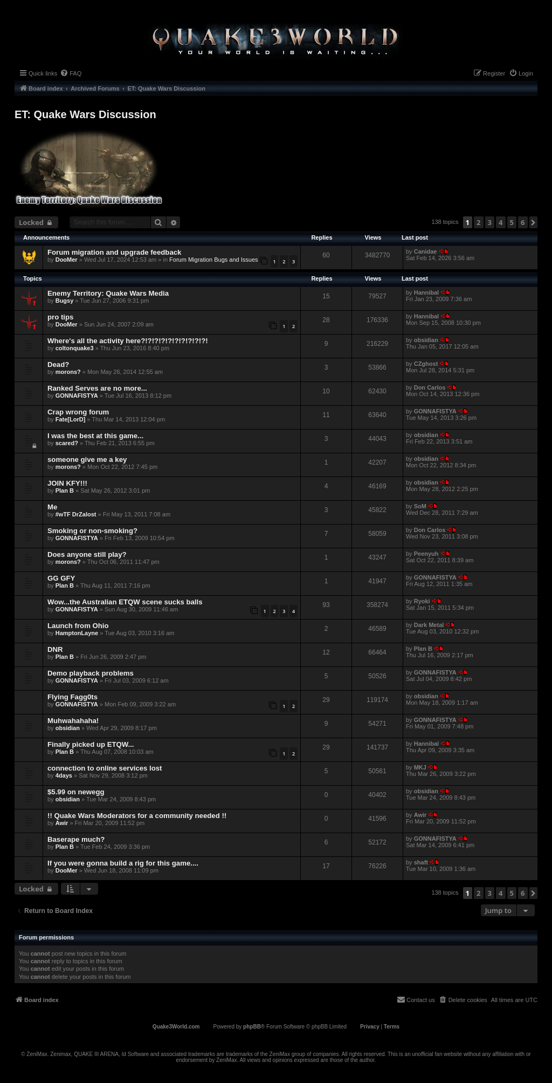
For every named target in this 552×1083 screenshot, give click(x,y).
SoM (420, 506)
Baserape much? (76, 839)
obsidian (426, 340)
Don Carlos (430, 387)
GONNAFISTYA (77, 395)
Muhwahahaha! (73, 721)
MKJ (420, 767)
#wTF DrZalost (76, 514)
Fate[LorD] (71, 419)
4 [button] (500, 222)
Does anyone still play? (87, 554)
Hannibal (426, 292)
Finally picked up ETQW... (90, 744)
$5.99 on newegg (76, 792)
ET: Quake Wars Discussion (85, 114)
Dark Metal (429, 625)
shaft (421, 862)
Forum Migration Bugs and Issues (213, 259)
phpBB (252, 1027)
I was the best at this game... (95, 436)
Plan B (65, 490)
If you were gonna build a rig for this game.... (122, 863)
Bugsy (65, 300)
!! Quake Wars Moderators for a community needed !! (136, 816)
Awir (62, 823)
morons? (68, 372)
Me (52, 507)
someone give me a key (87, 459)
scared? (67, 443)
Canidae (425, 251)
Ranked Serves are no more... (97, 388)
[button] (533, 222)
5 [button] (512, 222)
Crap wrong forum (78, 412)
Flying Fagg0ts (72, 697)
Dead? (58, 364)
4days (64, 775)
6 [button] (523, 222)
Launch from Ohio (78, 626)
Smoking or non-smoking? (92, 531)
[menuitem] (70, 73)
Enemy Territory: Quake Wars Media (108, 293)
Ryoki (422, 601)
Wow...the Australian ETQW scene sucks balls (125, 602)
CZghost (426, 363)
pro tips (60, 317)
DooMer (67, 259)
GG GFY (61, 578)
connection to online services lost (104, 768)
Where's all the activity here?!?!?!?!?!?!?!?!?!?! (127, 341)
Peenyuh (426, 553)
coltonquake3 (75, 348)
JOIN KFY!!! (67, 483)
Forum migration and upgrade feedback (114, 252)
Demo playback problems (90, 673)
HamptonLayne (77, 633)
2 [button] (478, 222)
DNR (55, 649)
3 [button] (490, 222)
